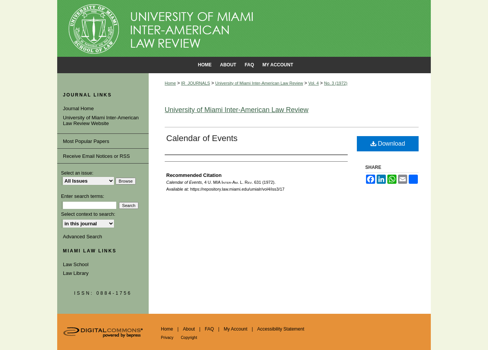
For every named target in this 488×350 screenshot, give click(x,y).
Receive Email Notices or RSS (96, 156)
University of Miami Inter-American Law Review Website (101, 121)
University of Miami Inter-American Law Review (259, 83)
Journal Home (78, 108)
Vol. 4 (313, 83)
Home (170, 83)
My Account (235, 329)
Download (388, 143)
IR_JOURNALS (195, 83)
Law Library (75, 273)
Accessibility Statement (280, 329)
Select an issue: (77, 173)
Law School (75, 264)
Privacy (167, 338)
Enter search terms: (82, 196)
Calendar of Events (202, 138)
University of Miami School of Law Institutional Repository (244, 28)
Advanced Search (82, 236)
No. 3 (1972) (335, 83)
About (189, 329)
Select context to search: (88, 214)
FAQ (209, 329)
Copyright (189, 338)
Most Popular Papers (86, 141)
